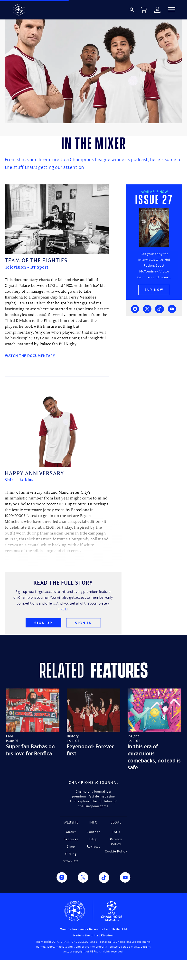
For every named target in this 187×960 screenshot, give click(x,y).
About (71, 832)
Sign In (83, 623)
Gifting (71, 854)
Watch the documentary (30, 355)
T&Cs (116, 832)
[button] (172, 10)
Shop (71, 846)
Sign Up (43, 623)
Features (71, 839)
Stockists (71, 861)
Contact (93, 832)
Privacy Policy (116, 841)
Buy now (154, 289)
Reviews (93, 846)
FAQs (93, 839)
